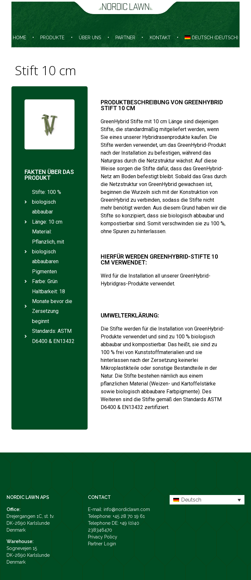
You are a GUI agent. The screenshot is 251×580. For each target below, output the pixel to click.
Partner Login (102, 543)
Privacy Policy (102, 536)
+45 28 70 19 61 (129, 516)
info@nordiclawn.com (127, 509)
